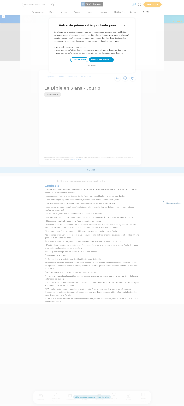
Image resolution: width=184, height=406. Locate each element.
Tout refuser (92, 65)
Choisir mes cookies (79, 59)
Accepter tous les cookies (101, 59)
